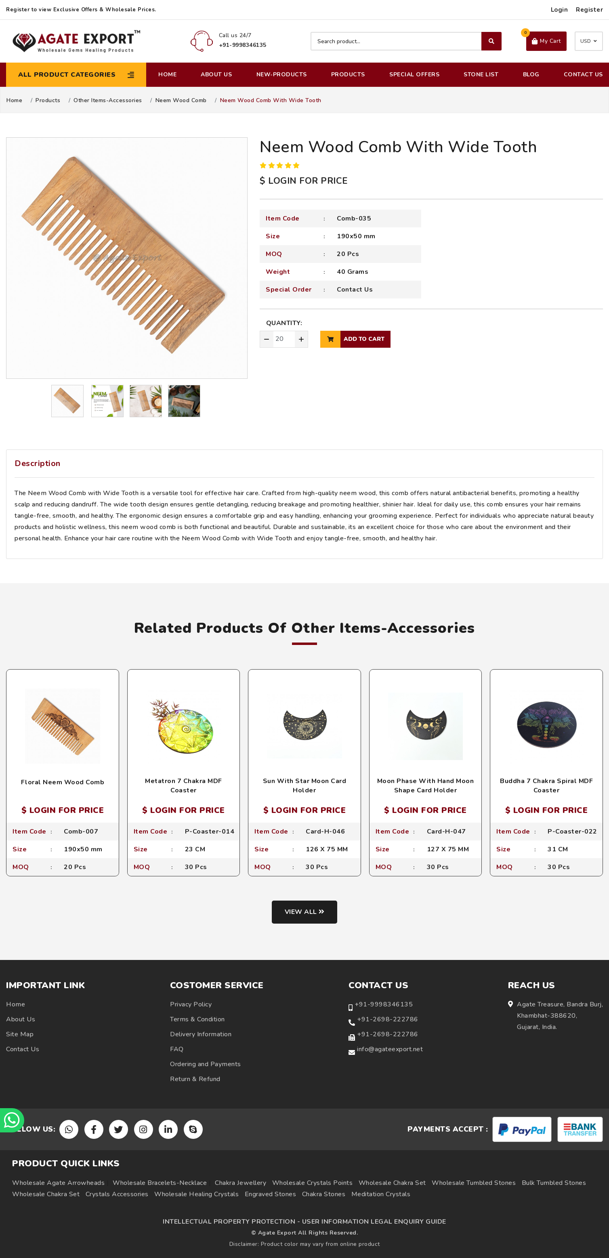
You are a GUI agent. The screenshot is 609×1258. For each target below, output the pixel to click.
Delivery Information (200, 1034)
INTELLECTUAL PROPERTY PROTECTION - (231, 1221)
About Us (216, 74)
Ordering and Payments (205, 1064)
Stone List (481, 74)
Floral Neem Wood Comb (63, 782)
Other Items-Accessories (108, 100)
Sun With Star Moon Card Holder (304, 785)
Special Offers (414, 74)
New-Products (281, 74)
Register (589, 10)
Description (38, 463)
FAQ (177, 1049)
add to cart (352, 339)
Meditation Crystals (381, 1194)
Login (559, 10)
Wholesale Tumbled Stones (474, 1182)
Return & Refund (195, 1079)
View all (305, 911)
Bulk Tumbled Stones (554, 1182)
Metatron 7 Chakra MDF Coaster (183, 785)
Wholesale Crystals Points (312, 1182)
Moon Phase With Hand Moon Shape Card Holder (425, 785)
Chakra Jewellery (240, 1182)
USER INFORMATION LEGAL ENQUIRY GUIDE (374, 1221)
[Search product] (406, 41)
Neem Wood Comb (181, 100)
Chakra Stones (324, 1194)
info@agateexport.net (390, 1049)
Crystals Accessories (117, 1194)
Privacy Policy (191, 1004)
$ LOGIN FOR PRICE (304, 181)
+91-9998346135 (384, 1004)
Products (348, 74)
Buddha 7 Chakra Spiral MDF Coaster (546, 785)
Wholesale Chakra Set (392, 1182)
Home (167, 74)
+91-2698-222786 (387, 1019)
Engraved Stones (270, 1194)
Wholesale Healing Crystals (196, 1194)
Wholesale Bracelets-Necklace (160, 1182)
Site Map (20, 1034)
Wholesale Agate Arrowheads (58, 1182)
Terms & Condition (197, 1019)
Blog (531, 74)
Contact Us (583, 74)
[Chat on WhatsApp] (12, 1120)
